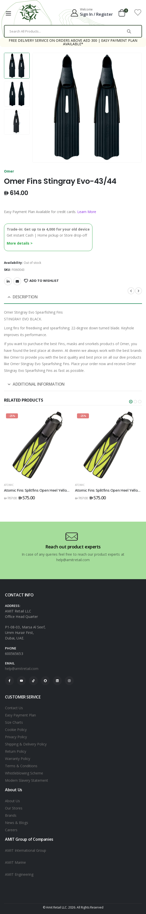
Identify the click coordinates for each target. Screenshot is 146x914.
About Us (12, 800)
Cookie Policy (16, 729)
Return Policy (15, 751)
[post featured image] (37, 445)
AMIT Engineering (19, 874)
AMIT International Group (25, 850)
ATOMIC (9, 485)
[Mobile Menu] (8, 12)
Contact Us (14, 707)
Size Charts (14, 722)
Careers (11, 829)
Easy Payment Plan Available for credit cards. (50, 211)
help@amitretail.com (21, 668)
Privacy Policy (16, 736)
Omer (9, 171)
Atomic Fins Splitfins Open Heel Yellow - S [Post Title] (39, 490)
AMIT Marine (15, 862)
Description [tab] (25, 297)
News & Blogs (16, 822)
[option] (17, 66)
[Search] (129, 31)
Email (17, 281)
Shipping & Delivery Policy (26, 744)
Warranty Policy (17, 758)
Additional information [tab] (39, 384)
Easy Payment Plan (20, 715)
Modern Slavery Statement (26, 780)
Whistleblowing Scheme (24, 773)
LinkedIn (8, 281)
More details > (20, 243)
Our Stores (13, 808)
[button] (131, 401)
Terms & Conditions (21, 765)
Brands (10, 815)
